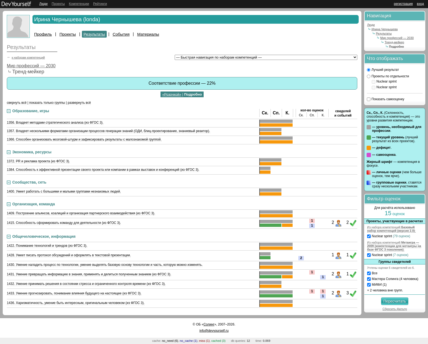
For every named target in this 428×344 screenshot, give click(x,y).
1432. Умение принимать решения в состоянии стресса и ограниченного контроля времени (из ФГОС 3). (86, 284)
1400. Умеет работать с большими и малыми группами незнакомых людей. (64, 191)
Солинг (208, 324)
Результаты (94, 34)
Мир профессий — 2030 (31, 65)
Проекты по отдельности (390, 76)
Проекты (58, 4)
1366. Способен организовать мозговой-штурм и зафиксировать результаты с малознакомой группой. (84, 139)
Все (375, 273)
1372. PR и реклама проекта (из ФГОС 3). (38, 161)
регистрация (403, 4)
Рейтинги (100, 4)
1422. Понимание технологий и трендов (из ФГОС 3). (47, 246)
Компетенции (79, 4)
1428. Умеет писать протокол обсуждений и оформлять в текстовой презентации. (69, 255)
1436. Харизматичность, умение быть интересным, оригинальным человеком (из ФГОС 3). (76, 303)
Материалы (148, 34)
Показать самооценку (387, 99)
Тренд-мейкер (394, 42)
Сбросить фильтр (394, 308)
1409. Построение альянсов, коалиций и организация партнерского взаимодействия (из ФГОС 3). (81, 213)
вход (420, 4)
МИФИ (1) (379, 285)
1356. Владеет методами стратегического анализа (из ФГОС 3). (55, 122)
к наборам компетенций (28, 57)
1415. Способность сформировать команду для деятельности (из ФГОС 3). (64, 223)
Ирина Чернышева (384, 29)
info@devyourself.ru (214, 331)
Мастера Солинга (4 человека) (395, 279)
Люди (43, 4)
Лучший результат (385, 70)
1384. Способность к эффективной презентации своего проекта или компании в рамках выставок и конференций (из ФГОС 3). (103, 170)
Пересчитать (395, 301)
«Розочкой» (171, 94)
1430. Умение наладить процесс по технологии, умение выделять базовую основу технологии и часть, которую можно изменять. (105, 265)
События (121, 34)
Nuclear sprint (389, 81)
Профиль (43, 34)
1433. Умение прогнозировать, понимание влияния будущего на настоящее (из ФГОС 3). (74, 293)
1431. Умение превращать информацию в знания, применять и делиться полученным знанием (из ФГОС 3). (89, 274)
